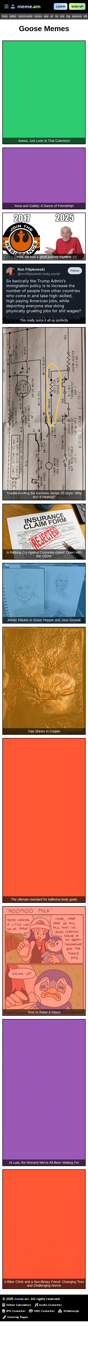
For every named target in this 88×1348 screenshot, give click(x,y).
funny (5, 16)
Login (60, 6)
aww (46, 16)
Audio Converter (48, 1305)
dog (68, 16)
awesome (77, 16)
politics (13, 16)
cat (56, 16)
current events (25, 16)
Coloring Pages (15, 1317)
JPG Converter (13, 1311)
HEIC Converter (41, 1311)
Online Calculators (16, 1305)
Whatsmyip (68, 1311)
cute (62, 16)
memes (38, 16)
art (51, 16)
